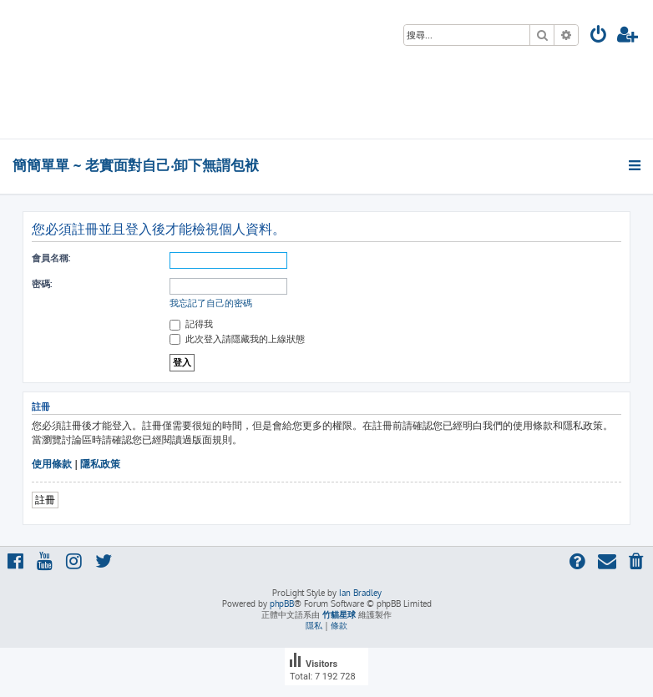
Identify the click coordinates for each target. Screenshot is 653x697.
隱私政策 (100, 463)
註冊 (45, 499)
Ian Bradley (360, 593)
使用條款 (52, 463)
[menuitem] (598, 36)
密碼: (42, 284)
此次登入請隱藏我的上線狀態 (237, 339)
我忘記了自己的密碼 (211, 303)
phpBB (282, 604)
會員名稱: (51, 258)
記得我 (191, 324)
